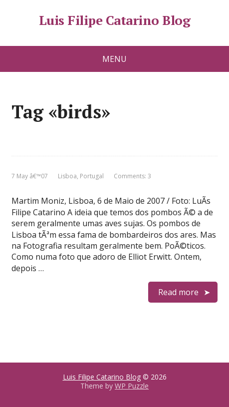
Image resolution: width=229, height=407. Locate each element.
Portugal (92, 176)
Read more (178, 292)
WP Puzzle (132, 386)
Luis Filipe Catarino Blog (114, 20)
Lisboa (67, 176)
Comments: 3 (132, 176)
